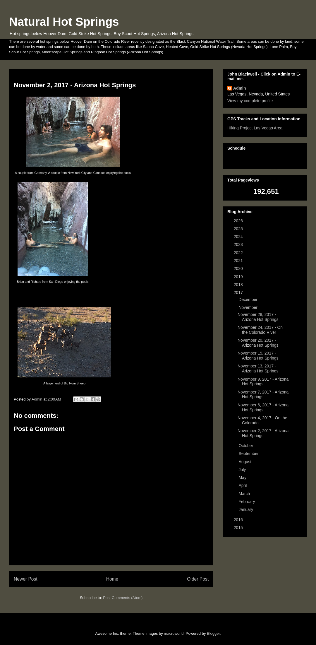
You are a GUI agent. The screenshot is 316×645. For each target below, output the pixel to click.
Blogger (213, 633)
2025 (239, 228)
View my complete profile (250, 100)
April (243, 485)
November (248, 307)
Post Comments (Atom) (122, 598)
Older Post (198, 578)
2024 (239, 236)
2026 (239, 220)
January (246, 509)
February (247, 501)
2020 (239, 268)
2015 (239, 527)
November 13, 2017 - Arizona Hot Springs (258, 368)
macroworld (173, 633)
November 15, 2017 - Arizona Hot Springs (258, 355)
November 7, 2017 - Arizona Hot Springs (263, 394)
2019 (239, 276)
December (248, 299)
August (245, 461)
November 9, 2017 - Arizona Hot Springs (263, 381)
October (246, 445)
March (244, 493)
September (249, 453)
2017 (239, 292)
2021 (239, 260)
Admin (239, 88)
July (242, 469)
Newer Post (25, 578)
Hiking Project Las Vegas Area (254, 128)
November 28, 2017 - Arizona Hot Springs (258, 317)
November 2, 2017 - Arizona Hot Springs (263, 433)
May (242, 477)
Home (112, 578)
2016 (239, 519)
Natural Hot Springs (64, 21)
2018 (239, 284)
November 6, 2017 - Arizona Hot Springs (263, 407)
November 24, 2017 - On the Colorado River (260, 330)
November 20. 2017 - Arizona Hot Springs (258, 343)
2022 (239, 252)
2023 (239, 244)
